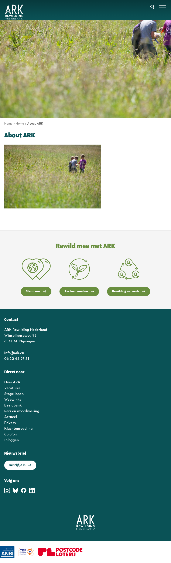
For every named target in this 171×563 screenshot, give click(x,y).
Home (8, 123)
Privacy (10, 422)
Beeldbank (13, 405)
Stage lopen (14, 393)
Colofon (10, 434)
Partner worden (79, 291)
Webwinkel (13, 399)
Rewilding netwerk (128, 291)
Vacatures (12, 387)
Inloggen (11, 439)
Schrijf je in (20, 465)
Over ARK (12, 381)
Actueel (10, 416)
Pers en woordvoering (21, 410)
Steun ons (36, 291)
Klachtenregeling (18, 428)
